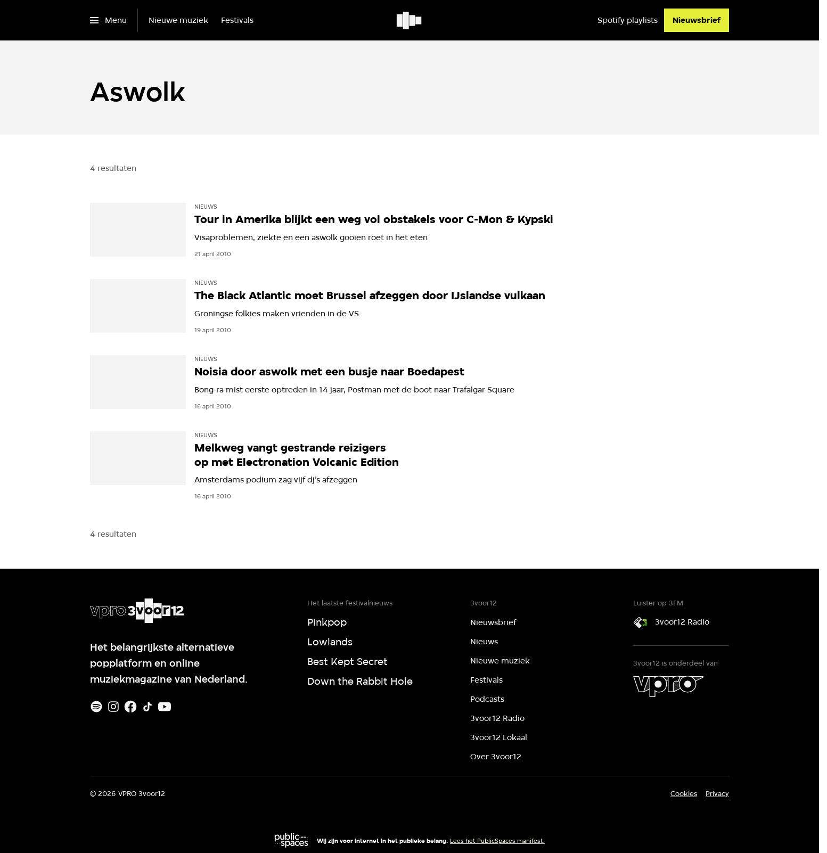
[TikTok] (147, 706)
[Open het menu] (108, 20)
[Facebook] (130, 706)
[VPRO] (668, 686)
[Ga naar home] (410, 20)
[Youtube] (164, 706)
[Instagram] (113, 706)
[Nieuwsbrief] (696, 20)
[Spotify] (96, 706)
